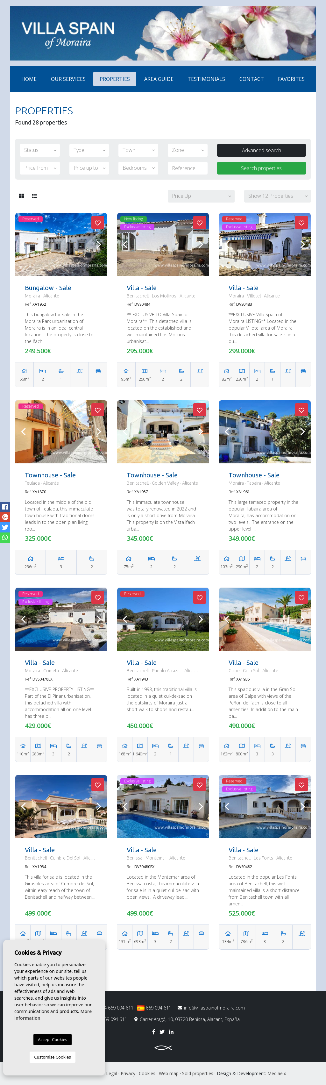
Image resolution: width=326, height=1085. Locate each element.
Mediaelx (276, 1073)
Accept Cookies (52, 1039)
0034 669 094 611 (110, 1008)
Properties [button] (115, 78)
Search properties (261, 168)
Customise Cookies (52, 1057)
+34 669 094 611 (107, 1019)
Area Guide (159, 78)
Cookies (147, 1073)
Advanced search (261, 150)
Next (99, 244)
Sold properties (197, 1073)
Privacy (128, 1073)
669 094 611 (154, 1008)
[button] (201, 196)
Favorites (291, 78)
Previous (23, 244)
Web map (169, 1073)
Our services (68, 78)
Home (29, 78)
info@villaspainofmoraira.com (211, 1008)
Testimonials (206, 78)
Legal (111, 1073)
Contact (251, 78)
